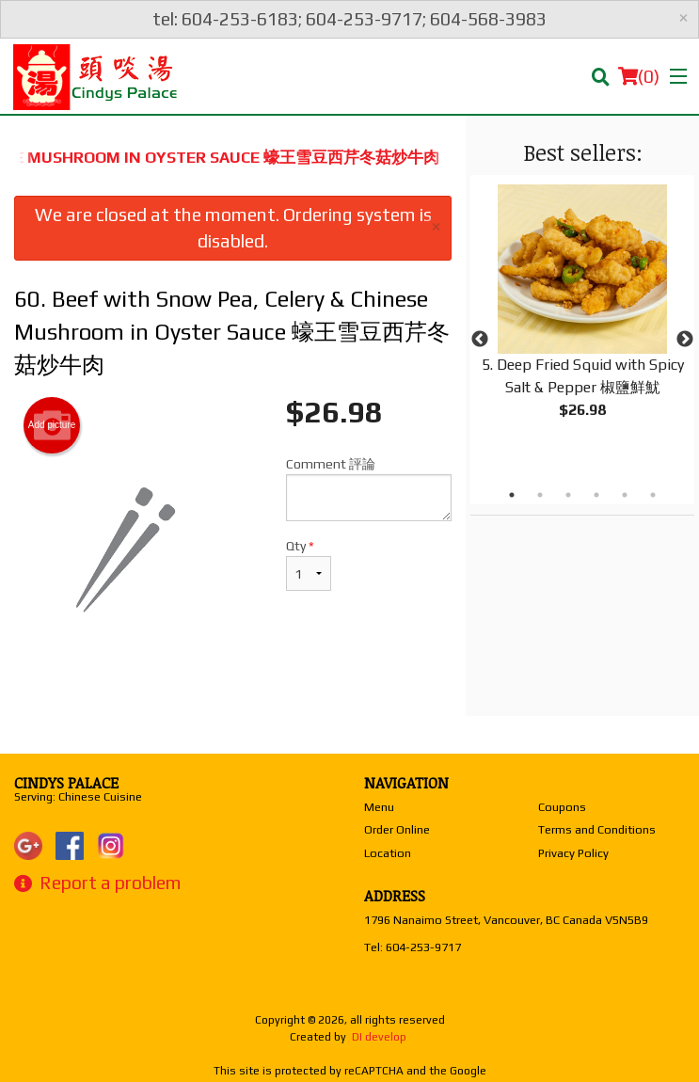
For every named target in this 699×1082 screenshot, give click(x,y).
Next (684, 339)
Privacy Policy (573, 853)
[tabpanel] (582, 317)
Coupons (562, 807)
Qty (308, 564)
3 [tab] (568, 494)
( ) (638, 76)
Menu (379, 807)
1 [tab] (511, 494)
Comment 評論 (369, 488)
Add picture (52, 425)
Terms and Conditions (597, 829)
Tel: (412, 947)
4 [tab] (596, 494)
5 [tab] (624, 494)
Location (387, 853)
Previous (479, 339)
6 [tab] (652, 494)
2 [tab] (540, 494)
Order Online (397, 829)
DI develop (379, 1036)
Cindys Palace (66, 782)
